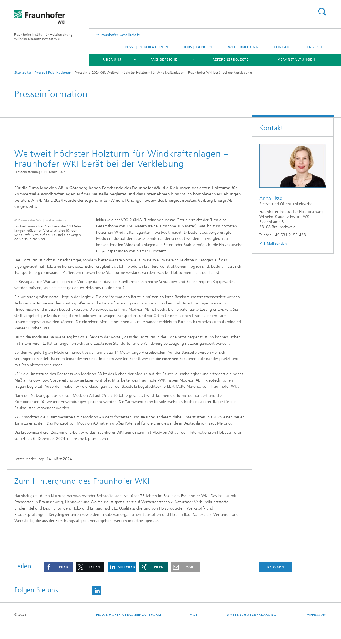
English (314, 47)
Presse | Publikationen (145, 47)
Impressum (316, 627)
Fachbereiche (163, 59)
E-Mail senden (275, 244)
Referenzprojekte (231, 59)
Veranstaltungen (296, 59)
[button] (58, 579)
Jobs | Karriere (198, 47)
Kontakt (282, 47)
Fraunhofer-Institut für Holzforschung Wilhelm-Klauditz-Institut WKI (43, 37)
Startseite (22, 72)
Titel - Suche (322, 11)
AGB (194, 627)
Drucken (275, 579)
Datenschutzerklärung (251, 627)
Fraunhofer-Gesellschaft (119, 35)
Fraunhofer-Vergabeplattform (128, 627)
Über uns (112, 59)
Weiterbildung (243, 47)
